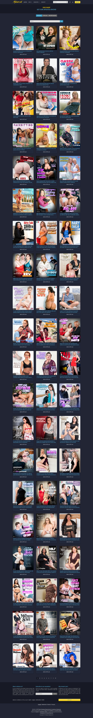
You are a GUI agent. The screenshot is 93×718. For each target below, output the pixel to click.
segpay (33, 699)
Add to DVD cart (23, 54)
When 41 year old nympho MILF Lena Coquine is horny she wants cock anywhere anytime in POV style (46, 572)
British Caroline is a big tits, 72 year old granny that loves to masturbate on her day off (70, 149)
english (39, 704)
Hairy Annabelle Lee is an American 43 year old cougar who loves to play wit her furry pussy (69, 247)
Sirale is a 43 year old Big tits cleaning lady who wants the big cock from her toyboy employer (22, 540)
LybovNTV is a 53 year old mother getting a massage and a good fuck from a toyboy (46, 279)
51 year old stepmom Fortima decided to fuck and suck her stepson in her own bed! (69, 442)
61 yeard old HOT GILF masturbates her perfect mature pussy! (68, 84)
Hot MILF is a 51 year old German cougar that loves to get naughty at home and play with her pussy (46, 637)
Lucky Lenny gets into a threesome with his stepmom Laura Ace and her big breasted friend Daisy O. (46, 507)
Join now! (69, 699)
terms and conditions (49, 710)
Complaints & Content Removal (46, 713)
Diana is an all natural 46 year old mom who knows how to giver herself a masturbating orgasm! (22, 507)
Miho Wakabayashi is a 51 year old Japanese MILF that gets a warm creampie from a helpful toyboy (46, 215)
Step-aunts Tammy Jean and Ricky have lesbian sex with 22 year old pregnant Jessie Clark (69, 345)
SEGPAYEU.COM (43, 711)
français (53, 704)
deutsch (49, 704)
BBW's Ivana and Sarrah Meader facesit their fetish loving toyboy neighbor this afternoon (22, 279)
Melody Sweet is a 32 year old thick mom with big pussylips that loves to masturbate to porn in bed (69, 540)
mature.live (37, 2)
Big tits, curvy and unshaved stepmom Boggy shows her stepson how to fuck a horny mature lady (22, 345)
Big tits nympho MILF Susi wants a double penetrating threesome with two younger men (46, 182)
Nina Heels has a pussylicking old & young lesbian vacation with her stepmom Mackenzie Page (69, 182)
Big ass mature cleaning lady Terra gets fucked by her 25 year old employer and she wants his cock (22, 182)
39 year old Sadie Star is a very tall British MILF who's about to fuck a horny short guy (69, 377)
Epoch (37, 711)
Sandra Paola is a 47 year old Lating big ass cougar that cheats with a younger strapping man (46, 247)
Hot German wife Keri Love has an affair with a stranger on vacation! (46, 149)
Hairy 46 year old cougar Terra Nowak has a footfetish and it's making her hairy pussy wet (69, 637)
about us (14, 699)
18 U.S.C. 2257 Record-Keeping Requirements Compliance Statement (46, 709)
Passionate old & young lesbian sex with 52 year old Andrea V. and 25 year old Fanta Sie (22, 474)
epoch (30, 699)
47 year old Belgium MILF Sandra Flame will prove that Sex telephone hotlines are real (22, 246)
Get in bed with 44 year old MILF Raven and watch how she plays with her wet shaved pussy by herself (69, 670)
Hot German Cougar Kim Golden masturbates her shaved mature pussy (69, 117)
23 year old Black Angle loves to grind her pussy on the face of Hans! (22, 149)
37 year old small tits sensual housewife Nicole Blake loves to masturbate (21, 442)
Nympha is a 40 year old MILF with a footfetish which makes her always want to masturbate (22, 377)
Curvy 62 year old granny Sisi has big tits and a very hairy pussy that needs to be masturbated (46, 377)
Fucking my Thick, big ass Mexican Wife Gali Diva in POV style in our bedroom (46, 311)
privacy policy (58, 710)
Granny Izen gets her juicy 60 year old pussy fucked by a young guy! (69, 52)
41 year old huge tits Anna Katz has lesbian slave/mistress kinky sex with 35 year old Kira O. (23, 637)
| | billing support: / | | (28, 699)
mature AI (43, 2)
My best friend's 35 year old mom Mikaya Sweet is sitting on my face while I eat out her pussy (46, 540)
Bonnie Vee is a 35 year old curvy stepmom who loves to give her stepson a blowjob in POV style (22, 670)
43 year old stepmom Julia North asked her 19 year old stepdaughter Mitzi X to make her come (23, 410)
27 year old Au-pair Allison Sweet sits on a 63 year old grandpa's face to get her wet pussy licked (23, 605)
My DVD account (52, 15)
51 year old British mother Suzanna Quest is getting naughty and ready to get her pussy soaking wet (22, 312)
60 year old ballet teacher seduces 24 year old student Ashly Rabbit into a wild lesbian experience (23, 572)
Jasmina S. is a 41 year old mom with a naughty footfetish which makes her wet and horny (46, 475)
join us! (77, 2)
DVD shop (39, 15)
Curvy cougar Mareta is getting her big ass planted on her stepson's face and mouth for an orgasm (46, 670)
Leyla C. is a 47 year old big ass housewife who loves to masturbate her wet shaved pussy (69, 312)
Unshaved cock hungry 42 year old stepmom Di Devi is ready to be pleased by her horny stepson (46, 410)
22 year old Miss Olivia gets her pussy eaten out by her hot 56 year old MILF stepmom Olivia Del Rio (69, 280)
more (30, 2)
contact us (19, 699)
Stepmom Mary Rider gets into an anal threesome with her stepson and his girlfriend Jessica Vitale (69, 507)
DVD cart (45, 15)
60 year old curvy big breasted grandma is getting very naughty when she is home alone (46, 442)
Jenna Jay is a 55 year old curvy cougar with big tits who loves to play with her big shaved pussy (46, 605)
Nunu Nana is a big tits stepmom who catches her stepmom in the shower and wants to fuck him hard (69, 475)
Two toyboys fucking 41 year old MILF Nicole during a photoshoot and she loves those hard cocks (69, 410)
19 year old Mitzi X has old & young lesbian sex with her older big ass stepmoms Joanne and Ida (69, 215)
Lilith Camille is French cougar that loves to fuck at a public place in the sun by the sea (46, 344)
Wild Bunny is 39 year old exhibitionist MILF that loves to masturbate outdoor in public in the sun (22, 215)
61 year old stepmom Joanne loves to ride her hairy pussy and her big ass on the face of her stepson (70, 605)
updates (25, 2)
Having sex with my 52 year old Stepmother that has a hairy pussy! (22, 52)
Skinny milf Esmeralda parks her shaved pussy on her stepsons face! (45, 84)
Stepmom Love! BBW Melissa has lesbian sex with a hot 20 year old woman (46, 117)
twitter (43, 699)
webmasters (38, 699)
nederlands (44, 704)
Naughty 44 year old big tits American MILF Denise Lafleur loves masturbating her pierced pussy (70, 572)
